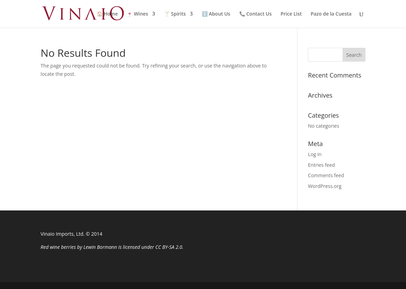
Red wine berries (58, 247)
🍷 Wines (137, 14)
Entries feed (321, 165)
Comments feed (326, 175)
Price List (291, 14)
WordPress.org (324, 186)
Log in (314, 154)
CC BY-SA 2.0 (168, 247)
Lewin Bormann (100, 247)
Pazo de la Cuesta (331, 14)
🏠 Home (107, 14)
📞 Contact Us (255, 14)
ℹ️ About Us (216, 14)
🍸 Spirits (175, 14)
